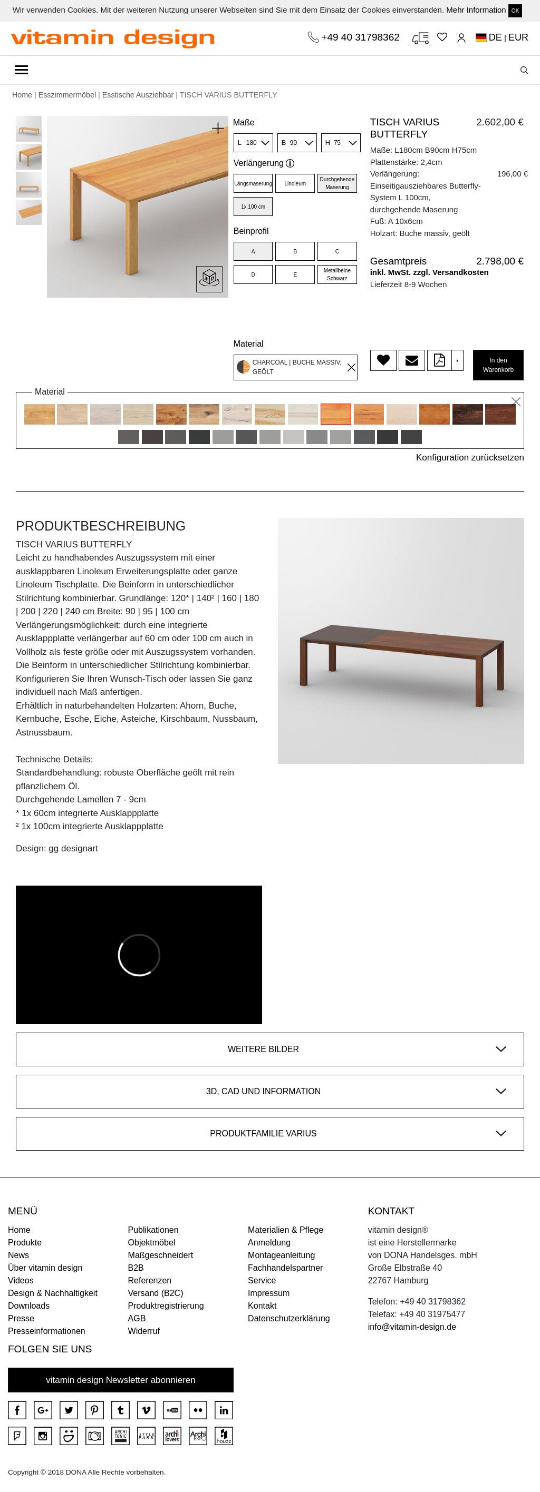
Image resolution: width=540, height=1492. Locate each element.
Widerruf (144, 1331)
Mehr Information (476, 9)
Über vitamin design (45, 1267)
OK (515, 11)
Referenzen (150, 1280)
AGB (137, 1318)
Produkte (25, 1242)
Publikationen (153, 1229)
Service (262, 1280)
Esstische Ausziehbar (138, 95)
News (18, 1255)
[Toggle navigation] (21, 69)
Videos (21, 1280)
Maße (244, 122)
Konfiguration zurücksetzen (470, 458)
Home (22, 95)
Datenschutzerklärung (289, 1318)
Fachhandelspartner (285, 1267)
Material (249, 343)
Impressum (269, 1293)
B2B (136, 1267)
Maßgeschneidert (161, 1255)
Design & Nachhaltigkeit (53, 1293)
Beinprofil (251, 231)
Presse (21, 1318)
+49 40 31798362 (361, 37)
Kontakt (262, 1305)
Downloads (29, 1305)
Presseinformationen (46, 1331)
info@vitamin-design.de (412, 1326)
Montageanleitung (281, 1255)
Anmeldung (269, 1242)
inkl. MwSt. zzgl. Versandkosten (429, 272)
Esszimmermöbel (67, 95)
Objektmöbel (152, 1242)
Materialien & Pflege (285, 1229)
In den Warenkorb (498, 365)
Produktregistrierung (166, 1305)
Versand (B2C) (156, 1293)
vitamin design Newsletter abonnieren (121, 1380)
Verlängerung (264, 163)
